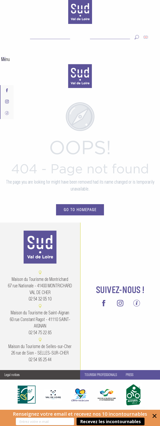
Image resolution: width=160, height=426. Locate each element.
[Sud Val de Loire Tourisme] (80, 13)
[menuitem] (80, 76)
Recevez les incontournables (110, 421)
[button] (80, 418)
